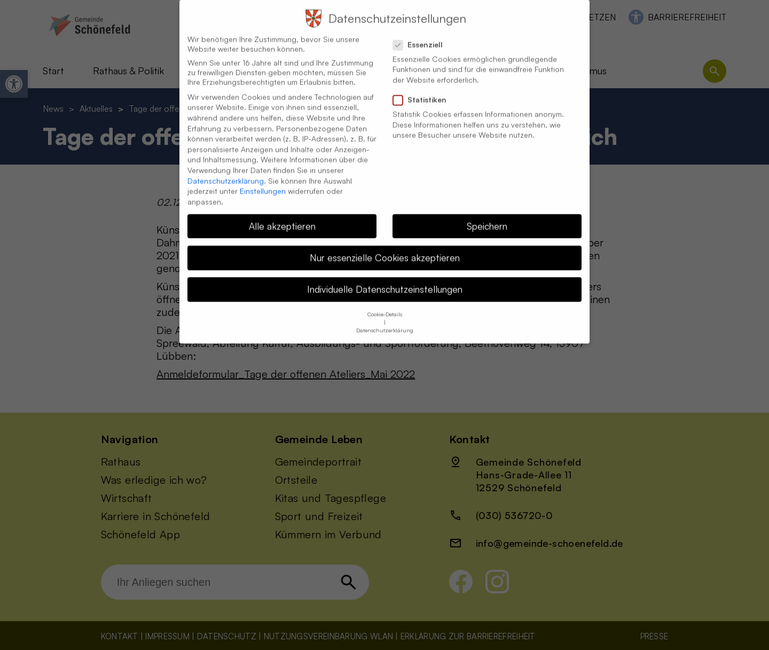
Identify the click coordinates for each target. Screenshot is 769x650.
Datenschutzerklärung (225, 169)
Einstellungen (263, 179)
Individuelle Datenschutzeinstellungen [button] (384, 277)
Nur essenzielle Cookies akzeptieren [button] (385, 246)
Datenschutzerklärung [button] (384, 318)
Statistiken (424, 88)
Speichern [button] (487, 214)
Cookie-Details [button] (384, 302)
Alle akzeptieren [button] (282, 214)
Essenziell (422, 33)
